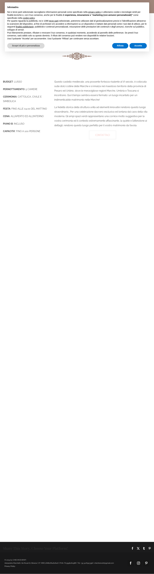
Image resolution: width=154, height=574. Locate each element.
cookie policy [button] (29, 18)
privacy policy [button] (94, 12)
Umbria (120, 90)
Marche (84, 86)
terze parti (54, 21)
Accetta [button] (138, 45)
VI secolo (128, 81)
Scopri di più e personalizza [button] (26, 45)
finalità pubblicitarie (25, 27)
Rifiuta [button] (120, 45)
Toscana (132, 90)
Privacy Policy (10, 566)
